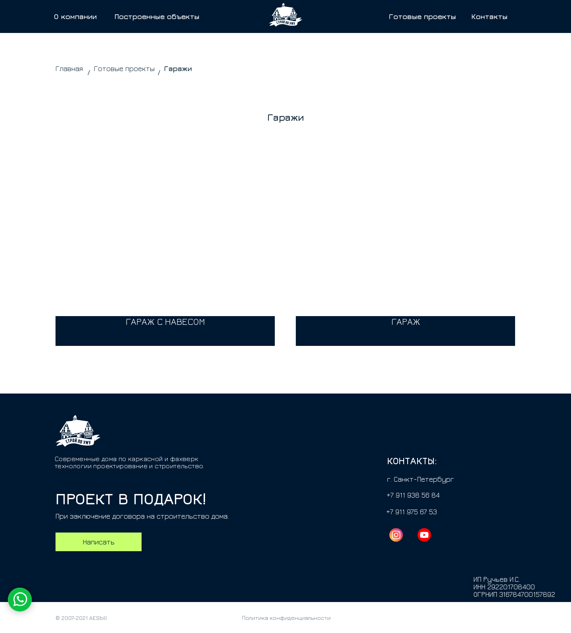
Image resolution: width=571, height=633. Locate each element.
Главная (69, 68)
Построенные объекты (157, 16)
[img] (405, 263)
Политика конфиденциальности (286, 617)
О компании (75, 16)
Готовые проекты (422, 16)
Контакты (489, 16)
